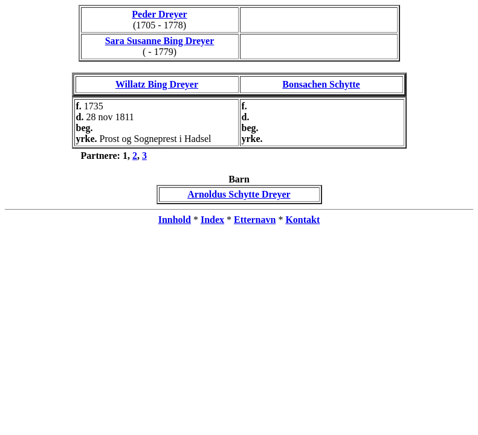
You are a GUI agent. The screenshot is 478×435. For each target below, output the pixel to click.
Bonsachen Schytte (321, 84)
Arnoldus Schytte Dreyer (238, 194)
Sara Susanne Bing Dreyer (160, 41)
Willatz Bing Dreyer (156, 84)
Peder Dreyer (159, 14)
